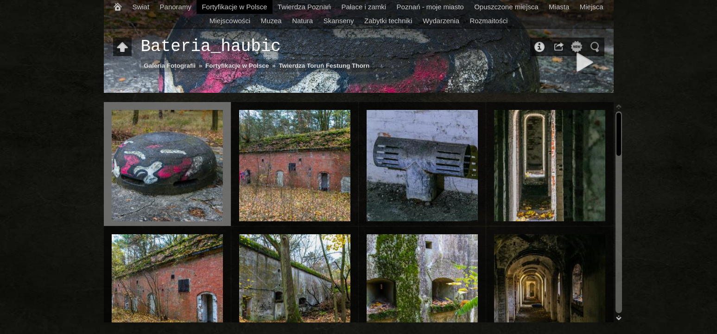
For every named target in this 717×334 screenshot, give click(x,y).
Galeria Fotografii (170, 65)
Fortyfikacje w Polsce (234, 7)
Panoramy (175, 7)
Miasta (559, 7)
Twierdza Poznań (304, 7)
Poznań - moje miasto (430, 7)
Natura (302, 21)
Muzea (271, 21)
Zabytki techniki (388, 21)
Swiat (140, 7)
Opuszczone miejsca (506, 7)
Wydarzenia (441, 21)
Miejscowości (229, 21)
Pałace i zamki (363, 7)
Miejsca (591, 7)
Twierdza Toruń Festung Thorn (324, 65)
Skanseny (339, 21)
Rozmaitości (489, 21)
